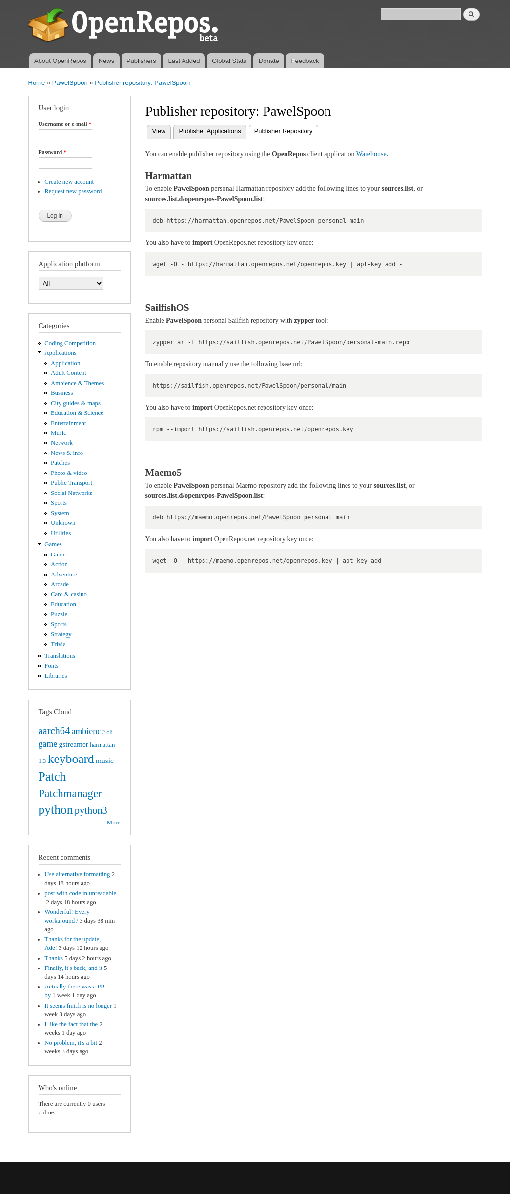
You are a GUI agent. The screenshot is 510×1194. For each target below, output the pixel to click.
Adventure (64, 574)
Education (63, 604)
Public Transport (71, 482)
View (159, 131)
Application (65, 363)
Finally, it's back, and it (73, 968)
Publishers (141, 60)
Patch (52, 776)
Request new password (73, 191)
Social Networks (71, 493)
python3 (91, 810)
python (56, 810)
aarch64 (54, 730)
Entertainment (68, 423)
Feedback (305, 60)
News (107, 60)
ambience (88, 731)
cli (109, 732)
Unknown (63, 522)
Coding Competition (70, 343)
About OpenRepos (60, 60)
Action (59, 564)
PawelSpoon (70, 82)
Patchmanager (70, 793)
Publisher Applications (210, 131)
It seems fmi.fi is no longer (78, 1005)
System (60, 513)
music (105, 760)
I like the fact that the (71, 1024)
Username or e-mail (65, 124)
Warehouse (371, 154)
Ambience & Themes (77, 383)
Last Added (184, 60)
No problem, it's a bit (70, 1042)
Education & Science (77, 413)
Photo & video (69, 473)
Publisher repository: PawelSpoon (142, 82)
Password (53, 152)
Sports (59, 502)
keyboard (71, 759)
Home (36, 82)
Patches (60, 462)
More (114, 822)
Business (62, 393)
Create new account (69, 181)
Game (58, 554)
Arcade (60, 584)
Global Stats (229, 60)
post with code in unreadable (80, 893)
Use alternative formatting (77, 874)
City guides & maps (76, 403)
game (48, 744)
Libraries (55, 675)
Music (58, 433)
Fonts (51, 665)
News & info (67, 453)
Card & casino (69, 594)
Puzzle (59, 614)
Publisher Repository (286, 130)
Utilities (61, 533)
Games (53, 544)
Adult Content (68, 373)
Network (62, 442)
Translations (59, 655)
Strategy (61, 634)
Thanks (53, 958)
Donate (269, 60)
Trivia (58, 644)
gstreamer (73, 744)
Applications (60, 353)
